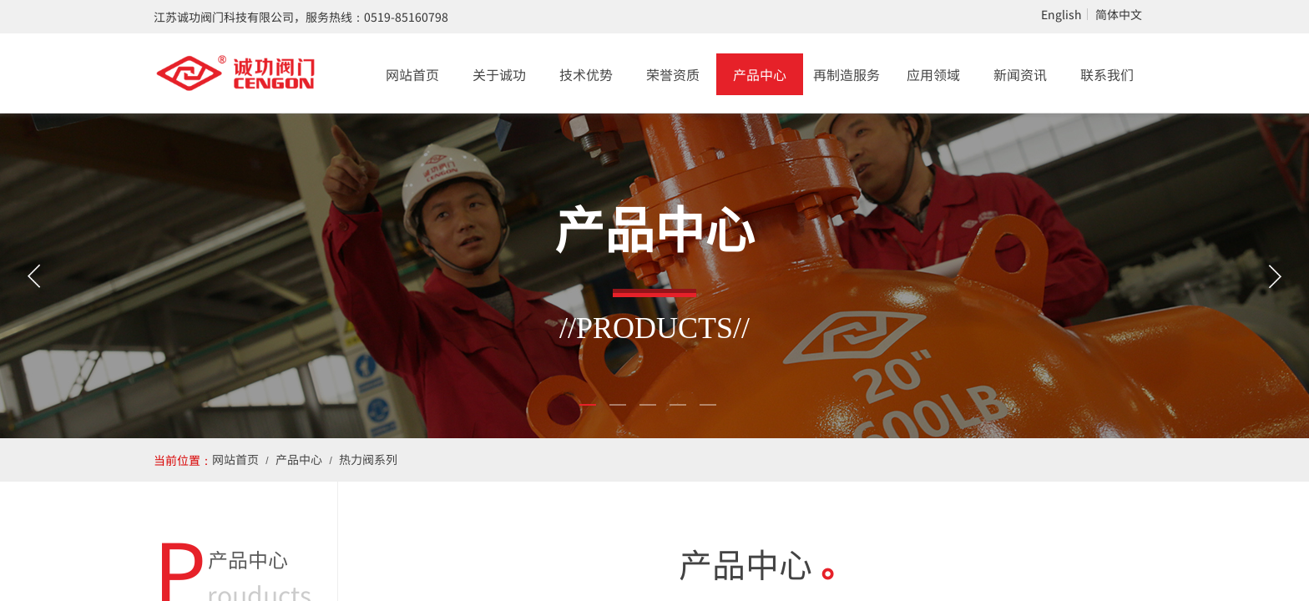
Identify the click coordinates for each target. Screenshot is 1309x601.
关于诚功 (499, 74)
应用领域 (933, 74)
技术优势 (586, 74)
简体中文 (1118, 14)
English (1061, 14)
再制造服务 (846, 74)
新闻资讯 (1020, 74)
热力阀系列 (368, 459)
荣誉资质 (673, 74)
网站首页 (412, 74)
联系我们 (1107, 74)
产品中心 (759, 74)
